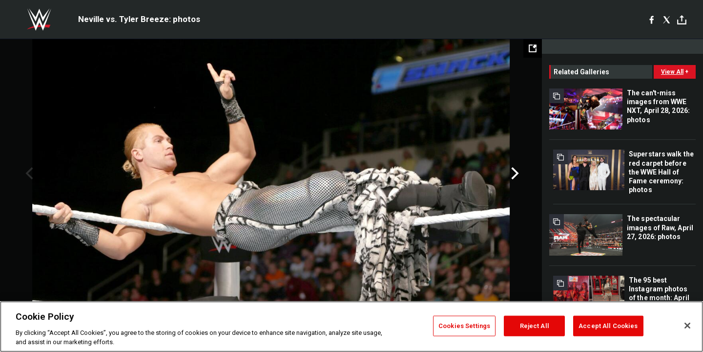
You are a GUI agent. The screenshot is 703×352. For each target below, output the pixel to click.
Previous (28, 173)
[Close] (687, 325)
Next (513, 173)
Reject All (534, 326)
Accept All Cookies (608, 326)
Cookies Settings (464, 326)
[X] (666, 19)
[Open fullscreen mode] (532, 48)
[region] (351, 326)
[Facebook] (651, 19)
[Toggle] (681, 19)
